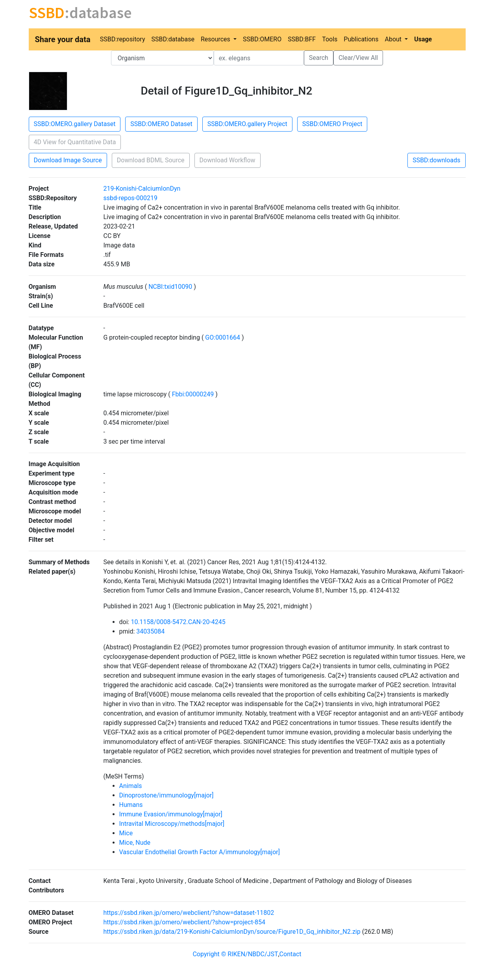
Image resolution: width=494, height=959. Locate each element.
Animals (130, 786)
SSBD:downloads (436, 160)
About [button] (394, 39)
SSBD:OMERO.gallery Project (247, 124)
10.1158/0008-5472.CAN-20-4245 (178, 622)
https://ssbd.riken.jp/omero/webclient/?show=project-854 (185, 922)
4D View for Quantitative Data (75, 142)
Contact (290, 954)
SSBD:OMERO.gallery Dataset (75, 124)
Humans (131, 804)
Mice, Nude (135, 842)
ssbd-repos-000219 (130, 198)
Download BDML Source (151, 160)
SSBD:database (172, 39)
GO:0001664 (223, 337)
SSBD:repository (122, 39)
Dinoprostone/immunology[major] (166, 795)
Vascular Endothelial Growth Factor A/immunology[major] (199, 852)
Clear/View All (358, 57)
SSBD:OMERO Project (332, 124)
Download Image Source (68, 160)
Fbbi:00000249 (192, 394)
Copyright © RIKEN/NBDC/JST (235, 954)
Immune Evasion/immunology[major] (170, 814)
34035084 (150, 631)
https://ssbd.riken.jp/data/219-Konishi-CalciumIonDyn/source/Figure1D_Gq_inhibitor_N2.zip (232, 931)
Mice (126, 833)
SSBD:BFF (302, 39)
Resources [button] (216, 39)
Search (318, 57)
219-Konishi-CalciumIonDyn (142, 188)
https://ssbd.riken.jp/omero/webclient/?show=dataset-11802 (189, 912)
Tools (329, 39)
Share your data (63, 39)
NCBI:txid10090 (170, 286)
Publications (361, 39)
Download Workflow (227, 160)
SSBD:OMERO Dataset (161, 124)
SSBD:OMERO (262, 39)
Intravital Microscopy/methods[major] (172, 823)
